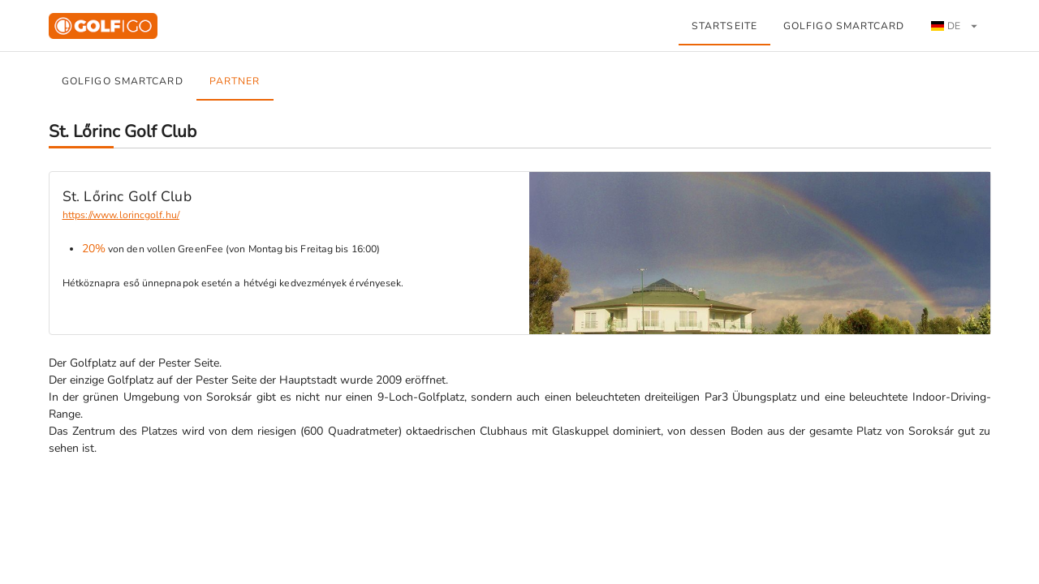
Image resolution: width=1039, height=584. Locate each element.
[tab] (954, 25)
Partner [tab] (234, 81)
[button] (954, 25)
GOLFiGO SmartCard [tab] (844, 25)
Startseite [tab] (724, 25)
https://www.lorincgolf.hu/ (121, 214)
